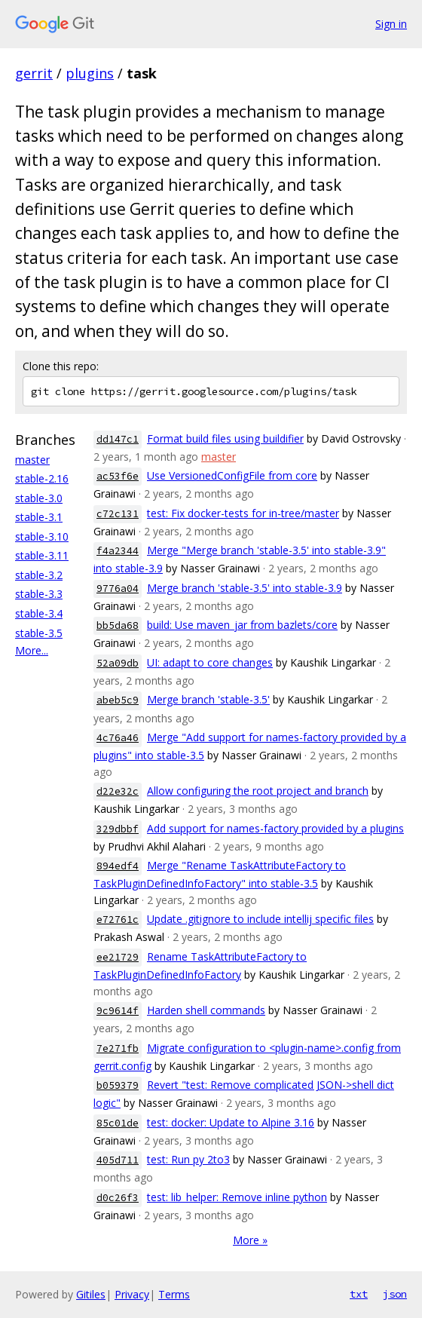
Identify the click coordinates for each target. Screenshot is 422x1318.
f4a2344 (117, 550)
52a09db (117, 663)
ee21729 (117, 957)
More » (250, 1240)
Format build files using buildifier (225, 438)
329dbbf (117, 829)
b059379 (117, 1085)
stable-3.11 (42, 555)
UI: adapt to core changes (210, 662)
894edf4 (117, 866)
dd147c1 (117, 439)
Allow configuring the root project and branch (257, 790)
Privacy (132, 1294)
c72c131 (117, 513)
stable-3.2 (39, 575)
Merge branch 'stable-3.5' (208, 699)
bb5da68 (117, 625)
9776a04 (117, 588)
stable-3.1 (39, 517)
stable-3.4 (39, 613)
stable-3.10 (42, 536)
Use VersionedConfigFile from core (232, 475)
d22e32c (117, 791)
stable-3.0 (39, 498)
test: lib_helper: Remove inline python (237, 1197)
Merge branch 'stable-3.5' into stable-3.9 (244, 588)
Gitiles (91, 1294)
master (32, 459)
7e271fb (117, 1048)
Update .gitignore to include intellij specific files (260, 919)
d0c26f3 (117, 1197)
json (395, 1294)
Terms (174, 1294)
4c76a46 (117, 737)
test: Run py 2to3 (188, 1159)
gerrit (34, 73)
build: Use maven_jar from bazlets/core (242, 625)
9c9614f (117, 1010)
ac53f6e (117, 476)
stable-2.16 (42, 478)
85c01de (117, 1123)
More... (31, 650)
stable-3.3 (39, 594)
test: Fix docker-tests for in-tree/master (243, 513)
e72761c (117, 919)
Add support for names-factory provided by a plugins (275, 828)
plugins (90, 73)
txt (359, 1294)
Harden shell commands (206, 1010)
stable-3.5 (39, 633)
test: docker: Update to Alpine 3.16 (230, 1122)
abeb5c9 (117, 700)
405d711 (117, 1160)
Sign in (391, 24)
